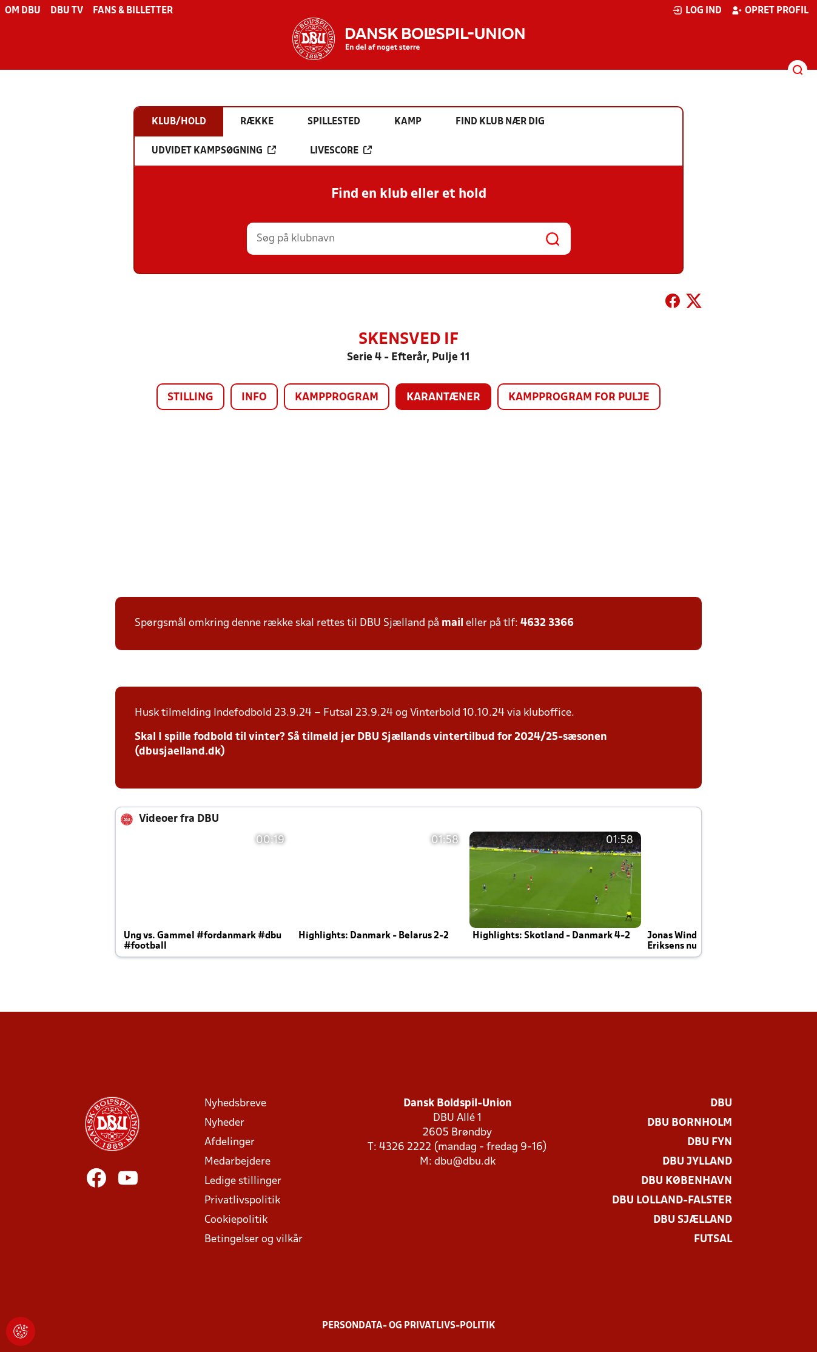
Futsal (713, 1239)
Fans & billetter (133, 11)
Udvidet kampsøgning (214, 150)
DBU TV (66, 11)
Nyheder (224, 1123)
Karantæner (443, 397)
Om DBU (23, 11)
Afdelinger (229, 1142)
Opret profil (770, 10)
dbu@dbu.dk (465, 1162)
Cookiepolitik (235, 1220)
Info (254, 397)
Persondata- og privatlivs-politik (409, 1326)
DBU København (686, 1181)
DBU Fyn (709, 1142)
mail (452, 623)
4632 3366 (547, 623)
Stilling (190, 397)
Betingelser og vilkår (253, 1239)
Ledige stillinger (242, 1181)
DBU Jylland (697, 1162)
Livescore (341, 150)
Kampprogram (336, 397)
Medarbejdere (237, 1162)
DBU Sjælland (692, 1220)
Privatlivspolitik (242, 1201)
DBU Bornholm (689, 1123)
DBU (721, 1103)
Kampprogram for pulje (579, 397)
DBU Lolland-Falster (672, 1201)
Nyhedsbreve (235, 1103)
